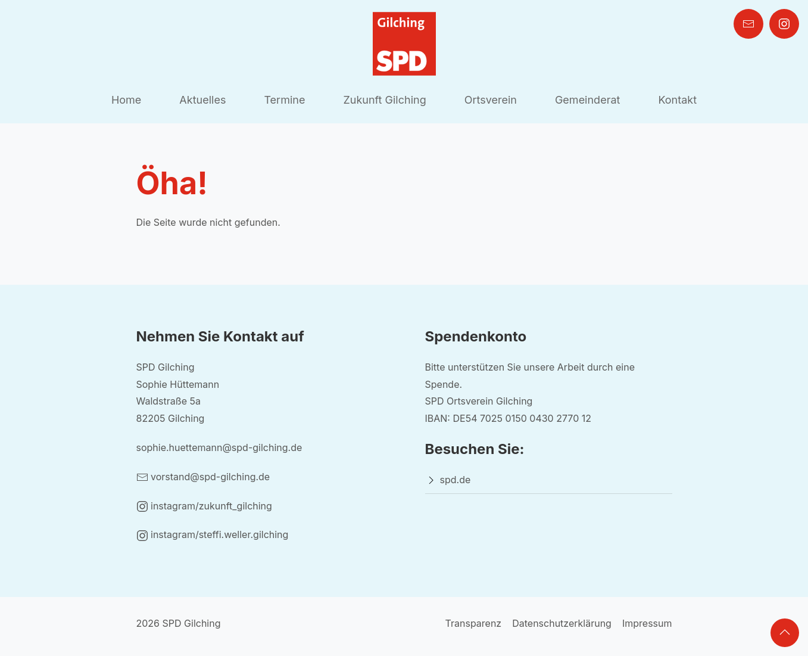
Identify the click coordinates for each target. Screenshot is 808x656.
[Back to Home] (404, 44)
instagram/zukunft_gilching (204, 506)
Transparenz (473, 623)
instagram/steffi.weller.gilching (212, 534)
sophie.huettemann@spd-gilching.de (219, 447)
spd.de (455, 480)
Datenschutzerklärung (562, 623)
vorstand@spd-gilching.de (203, 477)
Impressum (647, 623)
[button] (784, 632)
